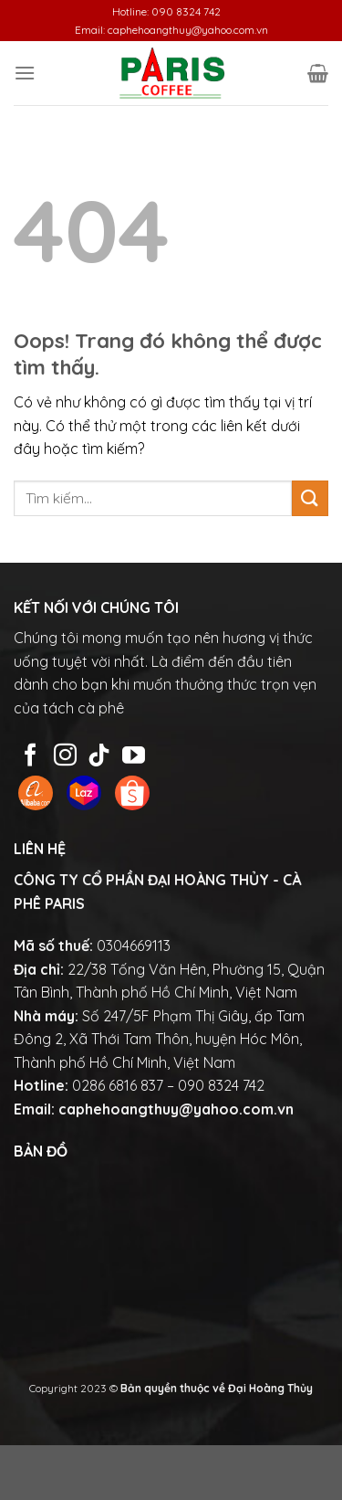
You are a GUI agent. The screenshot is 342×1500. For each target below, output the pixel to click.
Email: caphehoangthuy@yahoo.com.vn (171, 30)
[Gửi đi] (310, 498)
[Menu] (25, 72)
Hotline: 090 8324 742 (166, 11)
